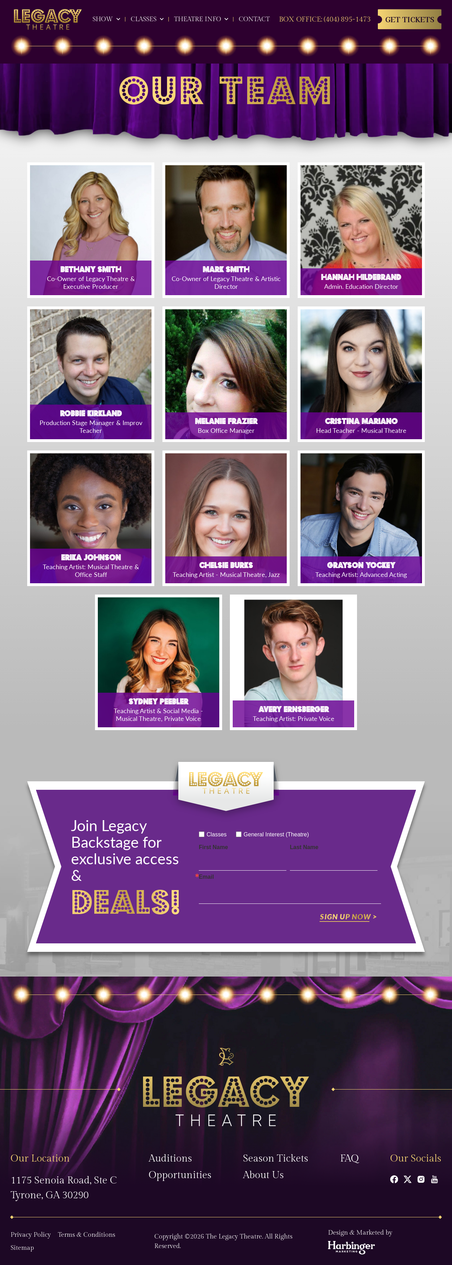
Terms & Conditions (86, 1235)
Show (103, 19)
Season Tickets (275, 1158)
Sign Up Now (345, 916)
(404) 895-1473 (347, 19)
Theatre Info (197, 19)
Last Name (304, 847)
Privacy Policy (31, 1235)
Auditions (170, 1158)
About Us (263, 1175)
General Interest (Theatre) (276, 834)
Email (206, 877)
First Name (213, 847)
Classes (143, 19)
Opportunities (180, 1175)
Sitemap (22, 1248)
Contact (254, 19)
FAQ (349, 1158)
